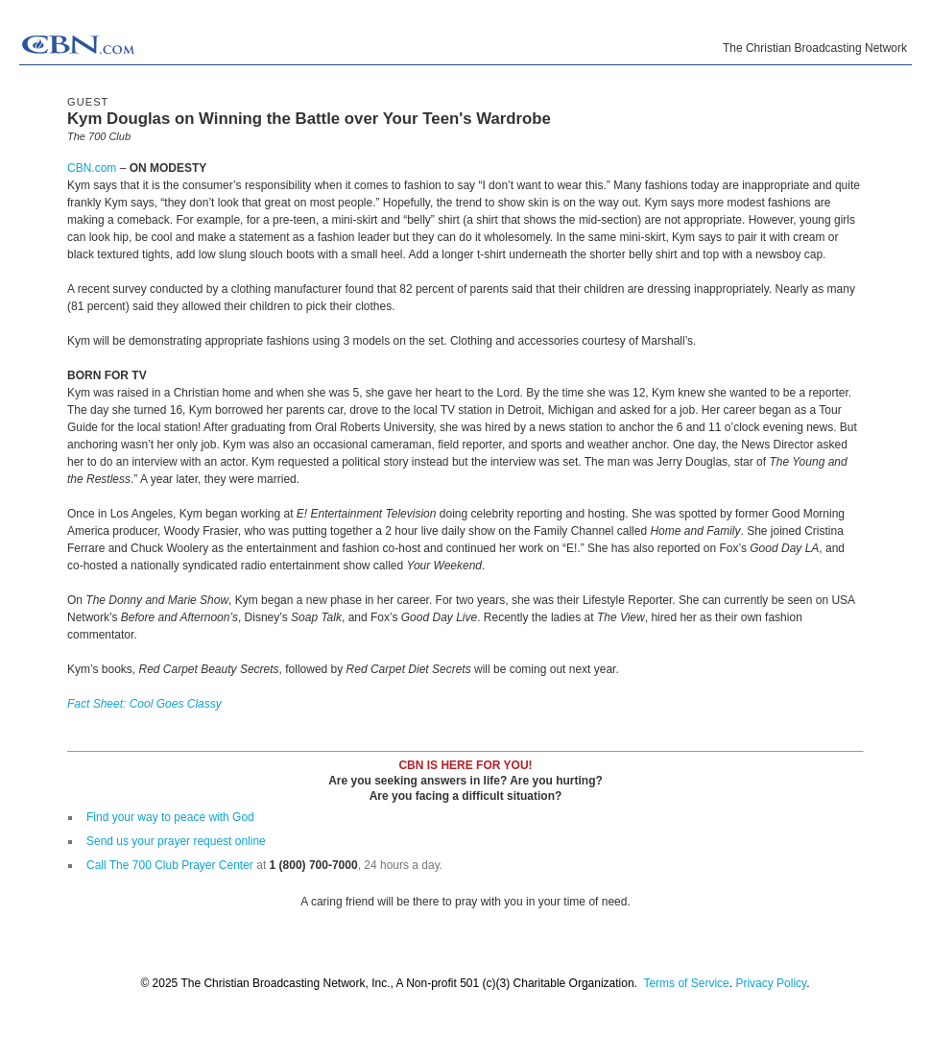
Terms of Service (685, 983)
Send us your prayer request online (176, 841)
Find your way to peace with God (170, 817)
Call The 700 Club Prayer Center (169, 865)
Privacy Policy (770, 983)
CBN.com (91, 168)
